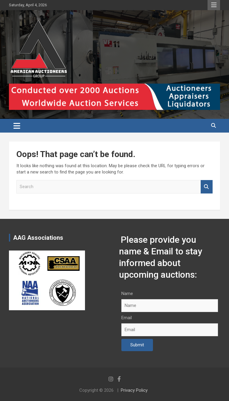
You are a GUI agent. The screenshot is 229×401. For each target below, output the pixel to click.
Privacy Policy (134, 390)
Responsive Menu (214, 5)
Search (207, 186)
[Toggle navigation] (17, 126)
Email (126, 317)
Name (127, 293)
